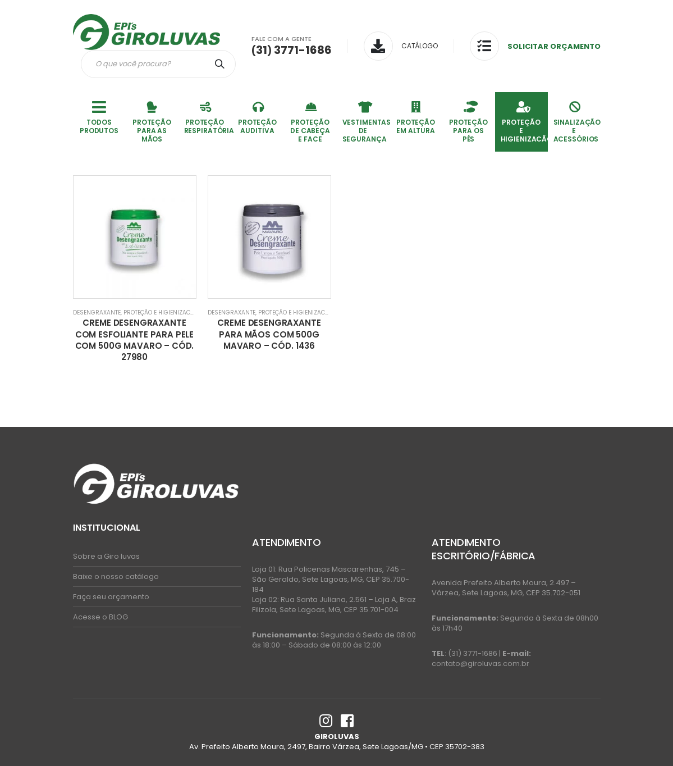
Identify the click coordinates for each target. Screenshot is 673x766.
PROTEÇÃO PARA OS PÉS (468, 121)
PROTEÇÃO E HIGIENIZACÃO (524, 121)
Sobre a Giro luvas (106, 556)
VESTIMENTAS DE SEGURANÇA (366, 121)
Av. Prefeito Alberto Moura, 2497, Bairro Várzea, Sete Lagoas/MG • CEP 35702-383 (336, 746)
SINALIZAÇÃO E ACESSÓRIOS (577, 121)
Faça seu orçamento (111, 596)
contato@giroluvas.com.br (480, 663)
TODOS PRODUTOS (99, 117)
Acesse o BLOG (100, 617)
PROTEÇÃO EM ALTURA (415, 117)
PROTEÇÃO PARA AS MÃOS (151, 121)
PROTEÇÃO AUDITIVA (257, 117)
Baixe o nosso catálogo (116, 576)
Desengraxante (97, 312)
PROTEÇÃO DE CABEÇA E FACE (310, 121)
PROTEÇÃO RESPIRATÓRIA (207, 117)
